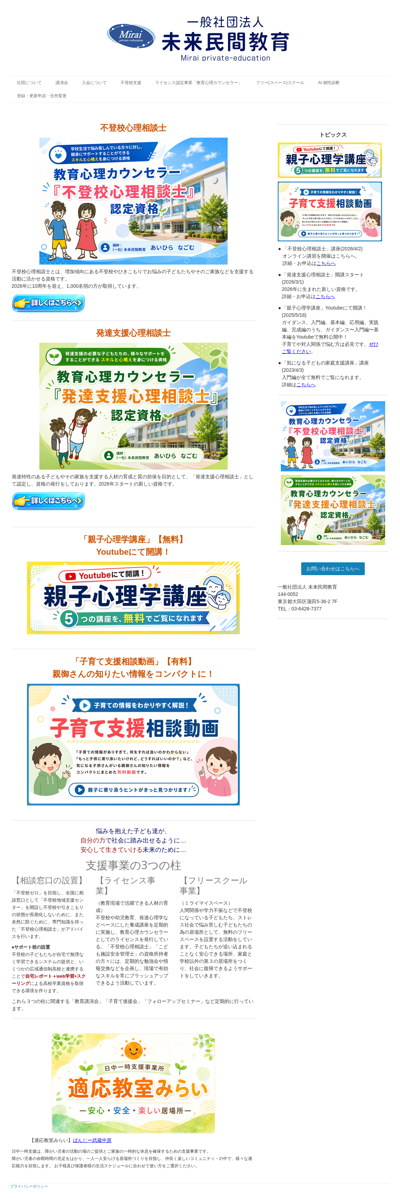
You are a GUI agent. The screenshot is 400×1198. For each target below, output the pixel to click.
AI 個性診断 (329, 82)
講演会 (62, 82)
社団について (29, 82)
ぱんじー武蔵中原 (92, 1140)
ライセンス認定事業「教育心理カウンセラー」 (198, 82)
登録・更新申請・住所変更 (42, 95)
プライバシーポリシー (29, 1186)
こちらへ (326, 263)
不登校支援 (131, 82)
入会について (94, 82)
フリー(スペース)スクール (280, 82)
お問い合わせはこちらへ (333, 568)
